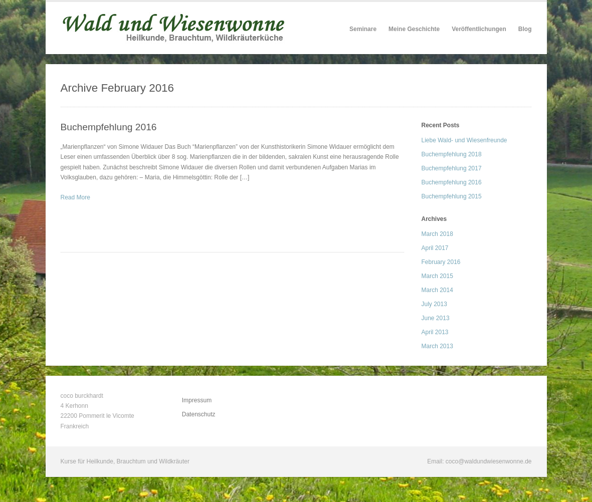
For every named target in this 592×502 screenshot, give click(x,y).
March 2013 (437, 346)
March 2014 (437, 290)
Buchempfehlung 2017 (452, 168)
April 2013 (435, 332)
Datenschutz (199, 414)
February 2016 (441, 262)
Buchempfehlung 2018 (452, 154)
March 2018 (437, 233)
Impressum (197, 400)
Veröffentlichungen (479, 29)
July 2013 (434, 304)
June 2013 (436, 318)
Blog (525, 29)
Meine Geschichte (414, 29)
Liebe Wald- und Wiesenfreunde (464, 140)
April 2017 (435, 248)
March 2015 (437, 276)
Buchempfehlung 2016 (109, 127)
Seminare (362, 29)
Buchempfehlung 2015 (452, 196)
